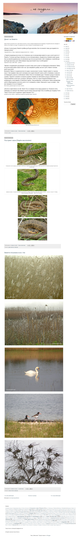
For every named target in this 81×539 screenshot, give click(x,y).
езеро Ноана (52, 512)
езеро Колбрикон (39, 512)
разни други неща (29, 519)
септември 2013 (70, 68)
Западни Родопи (62, 512)
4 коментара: (21, 488)
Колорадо (12, 514)
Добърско (51, 510)
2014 (66, 59)
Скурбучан (58, 522)
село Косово (64, 520)
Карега (70, 513)
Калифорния (43, 513)
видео (30, 509)
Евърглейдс (16, 512)
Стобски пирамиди (8, 523)
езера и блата (11, 490)
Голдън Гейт (69, 509)
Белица (59, 508)
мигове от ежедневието (33, 516)
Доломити (65, 510)
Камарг (54, 513)
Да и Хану (22, 510)
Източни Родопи (10, 513)
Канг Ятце (59, 513)
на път (54, 516)
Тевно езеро (30, 523)
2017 (66, 53)
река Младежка (52, 519)
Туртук (43, 523)
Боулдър (68, 508)
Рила (58, 519)
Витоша (38, 509)
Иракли (21, 513)
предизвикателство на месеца (58, 518)
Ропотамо (17, 520)
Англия (27, 508)
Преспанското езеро (70, 518)
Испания (26, 513)
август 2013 (69, 70)
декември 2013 (69, 62)
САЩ (53, 520)
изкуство (73, 512)
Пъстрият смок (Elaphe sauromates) (17, 140)
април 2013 (69, 77)
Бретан (73, 508)
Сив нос (12, 522)
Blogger (48, 535)
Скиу (53, 522)
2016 (66, 55)
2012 (66, 93)
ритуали (7, 520)
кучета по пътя (19, 514)
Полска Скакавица (45, 518)
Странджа (16, 523)
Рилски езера (63, 519)
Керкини (7, 514)
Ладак (29, 514)
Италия (31, 513)
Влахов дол (44, 509)
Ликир (41, 514)
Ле (37, 514)
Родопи (12, 520)
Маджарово (57, 514)
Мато (6, 516)
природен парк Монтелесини (18, 519)
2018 (66, 52)
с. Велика (22, 520)
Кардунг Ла (65, 513)
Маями (10, 516)
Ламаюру (34, 514)
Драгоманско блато (72, 510)
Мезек (14, 516)
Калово (49, 513)
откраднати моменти (22, 518)
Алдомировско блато (17, 508)
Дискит (46, 510)
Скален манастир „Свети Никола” (36, 522)
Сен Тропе (7, 522)
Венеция (22, 509)
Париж (34, 518)
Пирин (38, 518)
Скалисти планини (47, 522)
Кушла (25, 514)
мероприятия (20, 516)
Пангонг (29, 518)
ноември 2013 (69, 64)
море (47, 516)
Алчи (23, 508)
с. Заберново (28, 520)
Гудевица (12, 510)
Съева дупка (24, 523)
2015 (66, 57)
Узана (52, 523)
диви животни (11, 247)
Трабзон (38, 523)
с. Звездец (33, 520)
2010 (66, 96)
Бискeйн (64, 508)
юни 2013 (68, 74)
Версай (26, 509)
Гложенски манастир (62, 509)
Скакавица (26, 522)
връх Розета (55, 509)
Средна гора (72, 522)
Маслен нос (71, 514)
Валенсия (11, 509)
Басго (47, 508)
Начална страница (32, 495)
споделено (64, 522)
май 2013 (68, 75)
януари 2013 (69, 90)
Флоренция (61, 523)
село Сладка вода (71, 520)
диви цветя (40, 510)
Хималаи (14, 524)
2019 (66, 50)
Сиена (16, 522)
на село (62, 516)
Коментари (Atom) (15, 497)
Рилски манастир (71, 519)
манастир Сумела (65, 514)
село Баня (59, 520)
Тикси (35, 523)
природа (16, 247)
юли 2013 (68, 72)
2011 (66, 94)
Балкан (42, 508)
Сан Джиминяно (40, 520)
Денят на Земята (10, 39)
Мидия (43, 516)
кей (73, 513)
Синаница (21, 522)
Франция (72, 523)
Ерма (56, 512)
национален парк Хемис (69, 516)
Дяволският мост (10, 512)
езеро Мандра (45, 512)
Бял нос (6, 509)
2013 (66, 61)
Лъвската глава (51, 514)
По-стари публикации (55, 495)
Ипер (17, 513)
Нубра (6, 518)
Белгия (55, 508)
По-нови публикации (9, 495)
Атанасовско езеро (34, 508)
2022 (66, 46)
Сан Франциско (47, 520)
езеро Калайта (31, 512)
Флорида (66, 523)
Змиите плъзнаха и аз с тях (14, 253)
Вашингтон (17, 509)
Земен (68, 512)
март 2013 (68, 88)
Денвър (26, 510)
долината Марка (57, 510)
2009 (66, 98)
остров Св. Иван (12, 518)
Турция (47, 523)
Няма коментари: (22, 131)
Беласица (51, 508)
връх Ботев (49, 509)
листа (9, 132)
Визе (34, 509)
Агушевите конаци (8, 508)
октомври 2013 (69, 66)
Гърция (16, 510)
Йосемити (37, 513)
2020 (66, 48)
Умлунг (56, 523)
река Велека (44, 519)
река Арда (39, 519)
